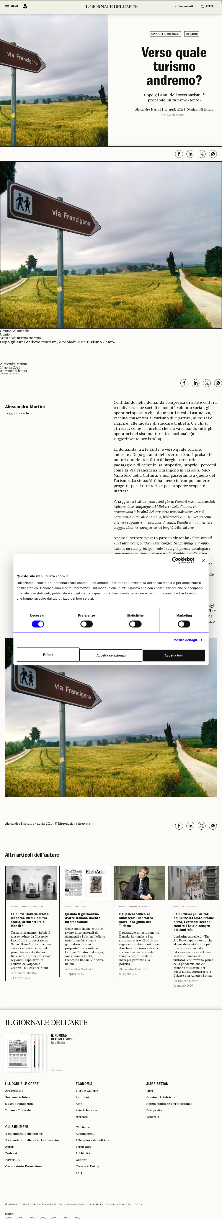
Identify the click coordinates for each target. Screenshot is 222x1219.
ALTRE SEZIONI (158, 1128)
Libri (150, 1136)
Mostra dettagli (185, 641)
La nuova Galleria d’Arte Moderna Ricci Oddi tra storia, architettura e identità (31, 933)
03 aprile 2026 (128, 1007)
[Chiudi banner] (203, 561)
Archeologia (15, 1136)
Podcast (12, 1210)
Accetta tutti (174, 654)
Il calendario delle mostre (27, 1186)
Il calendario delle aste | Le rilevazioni (37, 1194)
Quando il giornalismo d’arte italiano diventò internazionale (84, 930)
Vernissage (85, 1202)
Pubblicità (84, 1210)
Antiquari (83, 1143)
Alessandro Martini (24, 999)
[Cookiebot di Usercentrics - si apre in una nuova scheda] (175, 561)
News (14, 907)
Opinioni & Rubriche (165, 34)
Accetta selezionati (111, 654)
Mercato (83, 1167)
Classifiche (190, 907)
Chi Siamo (84, 1179)
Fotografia (155, 1159)
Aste (79, 1151)
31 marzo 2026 (183, 1028)
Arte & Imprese (89, 1159)
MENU (14, 6)
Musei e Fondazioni (32, 907)
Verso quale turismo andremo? (174, 68)
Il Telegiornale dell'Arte (96, 1194)
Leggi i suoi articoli (19, 413)
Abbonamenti (184, 6)
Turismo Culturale (173, 115)
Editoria (80, 907)
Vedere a (153, 1167)
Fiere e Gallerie (88, 1136)
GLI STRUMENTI (17, 1179)
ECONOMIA (84, 1128)
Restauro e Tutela (20, 1143)
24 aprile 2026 (20, 1004)
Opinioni (192, 34)
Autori (10, 1202)
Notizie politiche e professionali (173, 1151)
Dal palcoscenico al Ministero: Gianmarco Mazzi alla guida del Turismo (137, 937)
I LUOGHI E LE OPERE (22, 1128)
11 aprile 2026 (74, 997)
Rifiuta (47, 654)
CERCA (210, 6)
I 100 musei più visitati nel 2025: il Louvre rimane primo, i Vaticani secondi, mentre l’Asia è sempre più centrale (193, 944)
